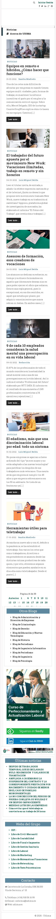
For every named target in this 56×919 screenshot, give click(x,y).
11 (46, 598)
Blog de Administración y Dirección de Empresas (25, 619)
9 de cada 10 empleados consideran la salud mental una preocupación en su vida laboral (27, 351)
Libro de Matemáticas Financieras (29, 859)
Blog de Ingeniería (22, 656)
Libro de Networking (22, 863)
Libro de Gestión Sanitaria (25, 846)
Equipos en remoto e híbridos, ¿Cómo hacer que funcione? (27, 70)
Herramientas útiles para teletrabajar (26, 530)
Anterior (14, 598)
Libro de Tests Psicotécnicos (26, 867)
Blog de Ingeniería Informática (29, 648)
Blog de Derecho (21, 628)
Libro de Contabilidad (22, 838)
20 (46, 602)
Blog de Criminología (24, 624)
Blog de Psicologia (22, 660)
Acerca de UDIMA (19, 33)
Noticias (12, 29)
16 (28, 602)
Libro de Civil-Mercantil (24, 834)
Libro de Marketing (21, 855)
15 (23, 602)
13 (14, 602)
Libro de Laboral (19, 851)
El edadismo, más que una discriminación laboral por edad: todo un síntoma (27, 443)
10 (42, 598)
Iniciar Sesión (45, 2)
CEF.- (13, 830)
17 (32, 602)
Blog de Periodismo (23, 644)
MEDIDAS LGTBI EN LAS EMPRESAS (28, 805)
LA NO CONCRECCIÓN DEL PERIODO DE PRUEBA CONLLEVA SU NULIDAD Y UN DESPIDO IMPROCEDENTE (30, 799)
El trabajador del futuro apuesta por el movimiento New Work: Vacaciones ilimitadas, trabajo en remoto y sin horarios (26, 165)
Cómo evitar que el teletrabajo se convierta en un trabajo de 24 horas (27, 810)
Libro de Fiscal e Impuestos (25, 842)
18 (37, 602)
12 (10, 602)
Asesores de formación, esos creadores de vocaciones (25, 260)
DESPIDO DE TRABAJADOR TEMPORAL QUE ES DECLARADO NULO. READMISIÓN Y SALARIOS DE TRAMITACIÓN (29, 771)
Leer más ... (13, 119)
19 (41, 602)
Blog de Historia (21, 640)
